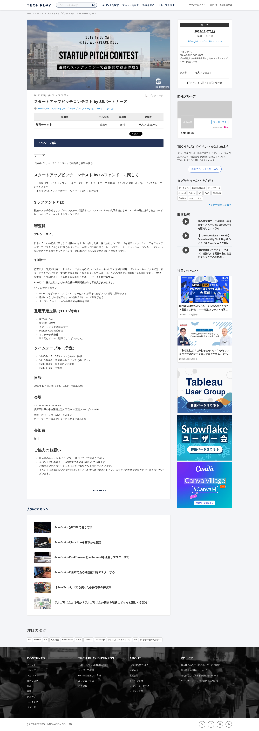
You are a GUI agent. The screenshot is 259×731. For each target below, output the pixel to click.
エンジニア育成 (86, 681)
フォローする (220, 122)
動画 (29, 686)
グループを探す (166, 5)
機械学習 (217, 193)
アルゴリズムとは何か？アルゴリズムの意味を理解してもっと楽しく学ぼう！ (102, 602)
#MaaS (41, 108)
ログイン (214, 5)
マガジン (31, 675)
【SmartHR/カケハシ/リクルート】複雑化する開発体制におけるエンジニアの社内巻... (214, 253)
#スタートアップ (60, 108)
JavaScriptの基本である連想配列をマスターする (84, 572)
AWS (207, 193)
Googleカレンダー (197, 41)
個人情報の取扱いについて (194, 670)
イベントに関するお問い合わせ (206, 82)
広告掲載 (82, 686)
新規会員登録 (226, 5)
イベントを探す (110, 5)
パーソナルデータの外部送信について (200, 681)
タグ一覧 (31, 707)
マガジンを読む (130, 5)
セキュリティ (195, 198)
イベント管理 (136, 691)
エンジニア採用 (86, 670)
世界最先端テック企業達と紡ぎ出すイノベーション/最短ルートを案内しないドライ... (215, 225)
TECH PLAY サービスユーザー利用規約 (200, 665)
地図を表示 (192, 62)
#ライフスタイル (105, 108)
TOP (29, 13)
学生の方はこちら (197, 5)
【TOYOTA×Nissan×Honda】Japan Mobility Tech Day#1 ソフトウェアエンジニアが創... (214, 239)
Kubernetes (67, 640)
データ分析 (184, 188)
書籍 (29, 691)
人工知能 (55, 640)
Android (182, 193)
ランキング (32, 702)
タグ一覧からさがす (220, 204)
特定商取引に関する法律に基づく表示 (200, 675)
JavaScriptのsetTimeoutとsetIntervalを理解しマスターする (91, 557)
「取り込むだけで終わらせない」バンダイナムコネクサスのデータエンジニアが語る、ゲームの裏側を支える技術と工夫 (204, 353)
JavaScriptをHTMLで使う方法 (73, 527)
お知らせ (134, 670)
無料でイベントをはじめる (204, 169)
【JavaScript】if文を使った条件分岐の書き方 (82, 587)
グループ (31, 696)
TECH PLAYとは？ (139, 665)
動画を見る (148, 5)
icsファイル (215, 41)
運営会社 (134, 675)
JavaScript (100, 640)
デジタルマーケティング (119, 640)
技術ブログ (32, 681)
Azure (78, 640)
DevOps (182, 198)
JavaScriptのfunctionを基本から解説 (77, 542)
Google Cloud (198, 188)
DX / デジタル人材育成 (89, 675)
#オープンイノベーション (82, 108)
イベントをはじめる (139, 686)
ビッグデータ (214, 188)
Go (29, 640)
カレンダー (32, 670)
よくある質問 (136, 681)
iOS (45, 640)
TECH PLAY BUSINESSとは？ (93, 665)
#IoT (48, 108)
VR (200, 193)
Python (192, 193)
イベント (39, 13)
